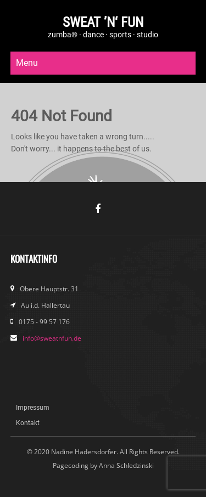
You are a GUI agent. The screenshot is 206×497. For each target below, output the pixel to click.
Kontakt (28, 423)
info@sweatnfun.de (52, 338)
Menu (27, 63)
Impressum (32, 407)
